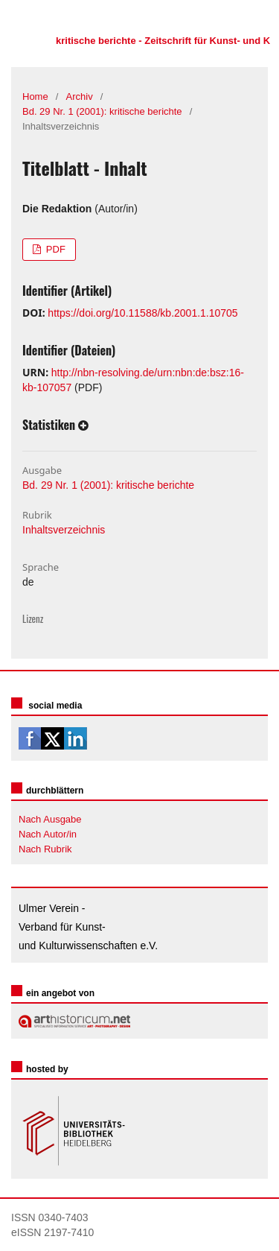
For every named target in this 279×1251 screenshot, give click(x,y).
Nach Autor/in (48, 834)
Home (35, 96)
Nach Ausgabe (50, 819)
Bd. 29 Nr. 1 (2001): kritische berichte (102, 111)
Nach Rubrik (45, 849)
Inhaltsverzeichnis (63, 530)
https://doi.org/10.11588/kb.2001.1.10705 (142, 313)
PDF (54, 249)
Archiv (79, 96)
